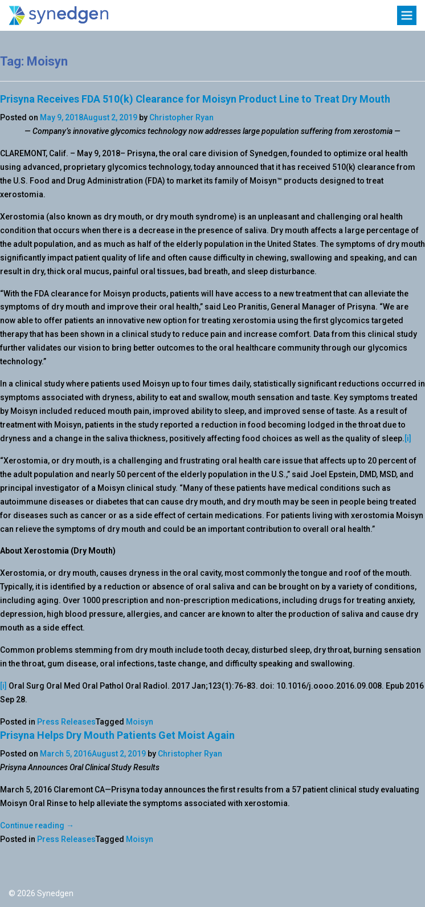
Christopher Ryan (181, 117)
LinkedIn (46, 870)
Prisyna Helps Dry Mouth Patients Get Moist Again (117, 735)
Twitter (18, 870)
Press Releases (66, 721)
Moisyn (139, 721)
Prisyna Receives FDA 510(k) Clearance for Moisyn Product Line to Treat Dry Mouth (195, 99)
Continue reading (37, 825)
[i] (407, 438)
